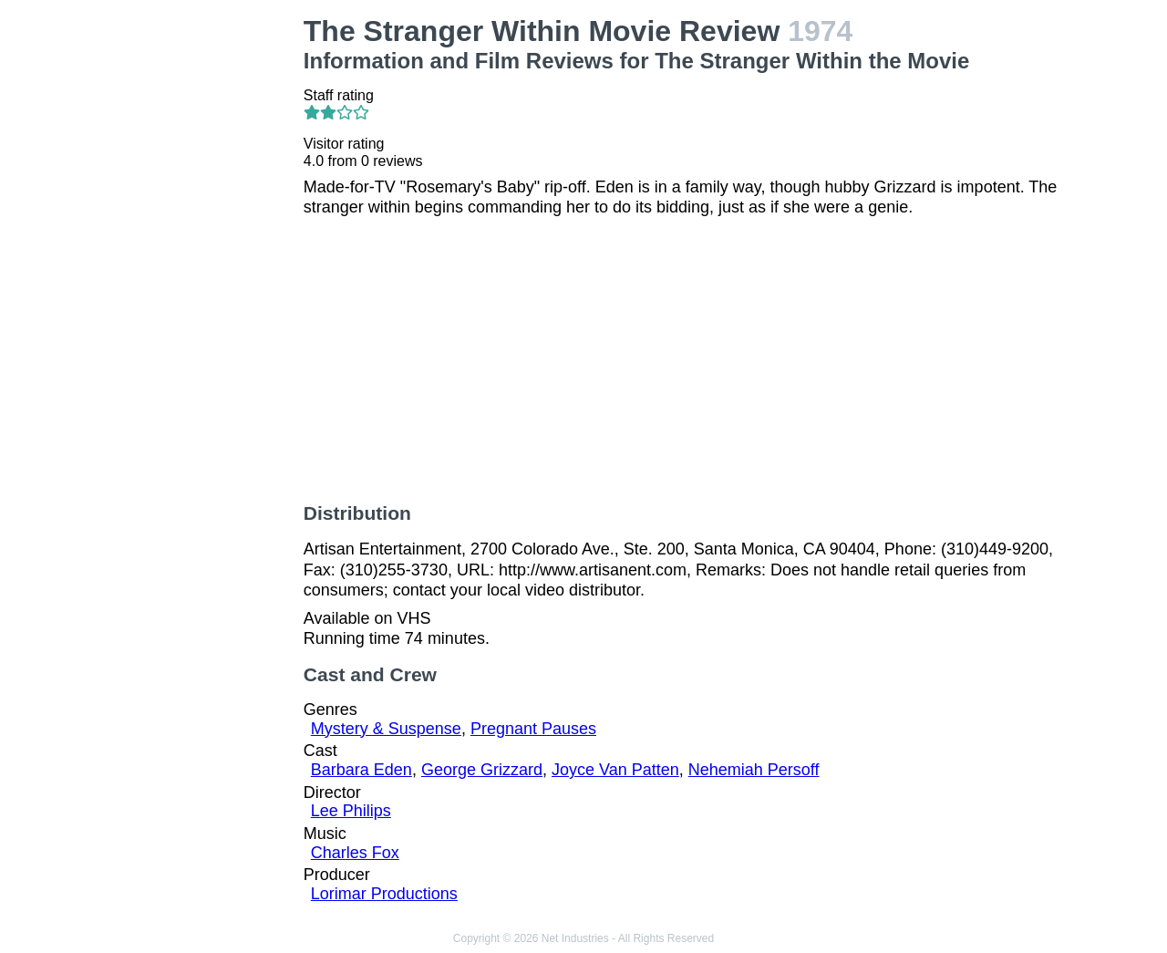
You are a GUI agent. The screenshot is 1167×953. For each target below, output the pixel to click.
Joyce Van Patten (615, 770)
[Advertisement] (204, 288)
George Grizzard (481, 770)
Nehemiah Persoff (754, 770)
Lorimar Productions (384, 894)
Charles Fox (355, 853)
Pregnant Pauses (533, 729)
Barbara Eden (361, 770)
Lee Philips (351, 811)
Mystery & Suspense (386, 729)
